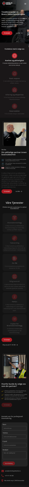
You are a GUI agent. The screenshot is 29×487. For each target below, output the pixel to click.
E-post (5, 442)
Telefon (5, 434)
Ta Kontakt (7, 33)
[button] (25, 4)
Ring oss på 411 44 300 (9, 345)
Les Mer (18, 33)
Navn (4, 425)
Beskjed (5, 451)
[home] (6, 4)
